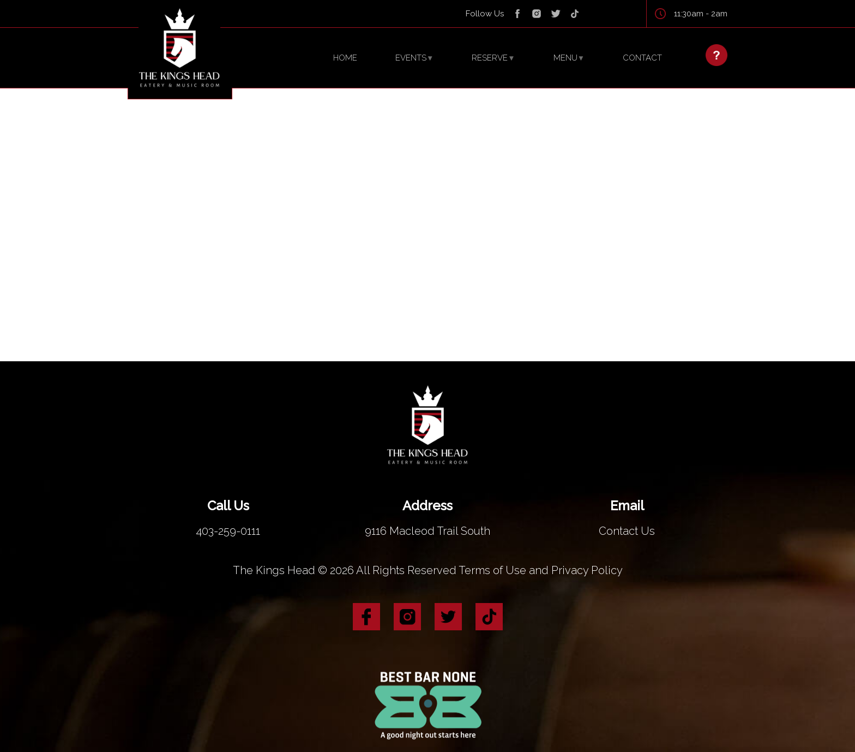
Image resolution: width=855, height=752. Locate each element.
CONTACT (642, 58)
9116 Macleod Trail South (427, 518)
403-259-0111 (228, 518)
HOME (345, 58)
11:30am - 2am (700, 14)
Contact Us (627, 518)
